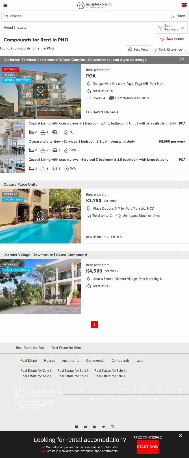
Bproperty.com (122, 398)
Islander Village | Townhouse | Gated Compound (45, 255)
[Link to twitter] (103, 426)
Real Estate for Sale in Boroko (42, 370)
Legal (157, 390)
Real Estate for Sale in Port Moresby (84, 376)
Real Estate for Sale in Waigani (117, 376)
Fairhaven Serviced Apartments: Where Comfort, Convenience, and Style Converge (75, 60)
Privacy (169, 390)
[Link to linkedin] (94, 426)
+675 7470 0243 (28, 408)
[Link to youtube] (85, 426)
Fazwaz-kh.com (178, 398)
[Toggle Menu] (5, 5)
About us (86, 390)
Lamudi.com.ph (73, 398)
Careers (145, 390)
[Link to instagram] (112, 426)
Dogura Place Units (20, 185)
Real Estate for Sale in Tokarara (117, 370)
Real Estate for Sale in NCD (78, 370)
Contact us (129, 390)
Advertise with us (107, 390)
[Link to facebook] (76, 426)
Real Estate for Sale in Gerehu (42, 376)
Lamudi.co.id (97, 398)
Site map (183, 390)
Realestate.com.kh (150, 398)
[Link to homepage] (94, 5)
